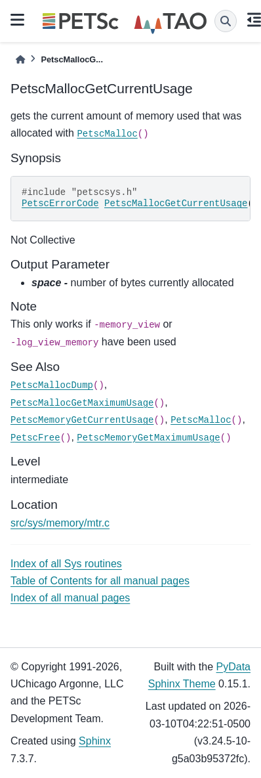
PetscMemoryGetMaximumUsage (148, 438)
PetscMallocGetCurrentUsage (175, 203)
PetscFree (35, 438)
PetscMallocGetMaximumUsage (81, 403)
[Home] (20, 59)
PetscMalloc (107, 134)
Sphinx (95, 740)
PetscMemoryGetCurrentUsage (81, 420)
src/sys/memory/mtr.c (60, 523)
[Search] (225, 21)
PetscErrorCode (60, 203)
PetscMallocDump (51, 385)
